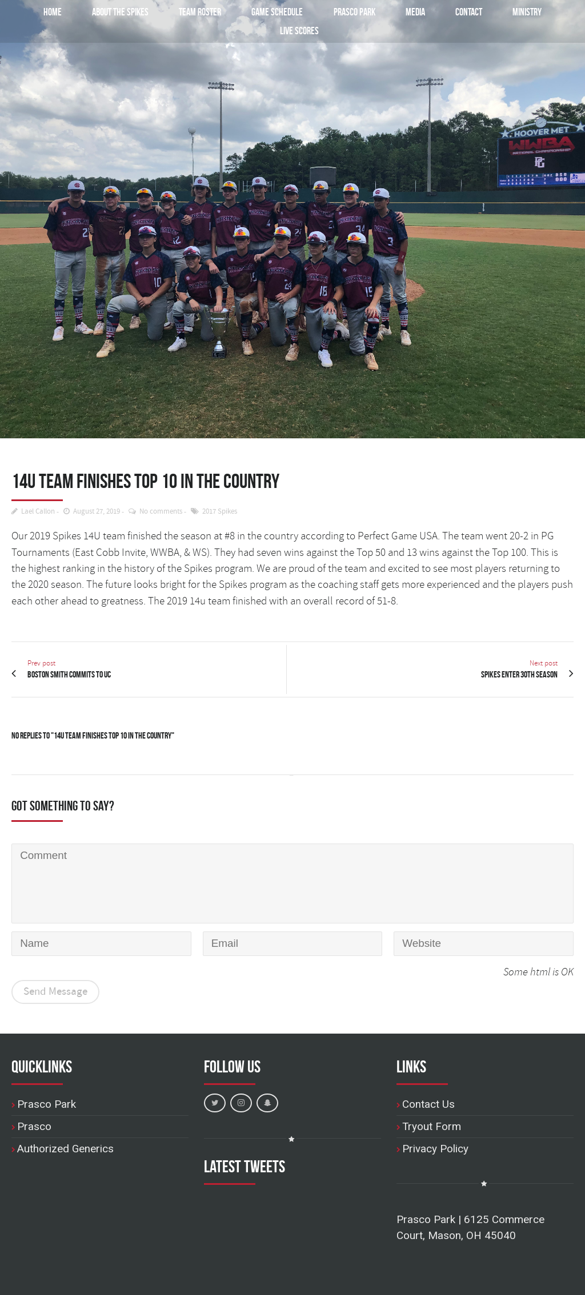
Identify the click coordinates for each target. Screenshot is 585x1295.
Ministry (527, 11)
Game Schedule (270, 11)
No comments (160, 512)
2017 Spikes (219, 512)
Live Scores (299, 30)
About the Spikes (98, 11)
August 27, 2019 (96, 512)
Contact (468, 11)
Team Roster (184, 11)
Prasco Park (353, 11)
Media (415, 11)
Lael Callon (38, 512)
